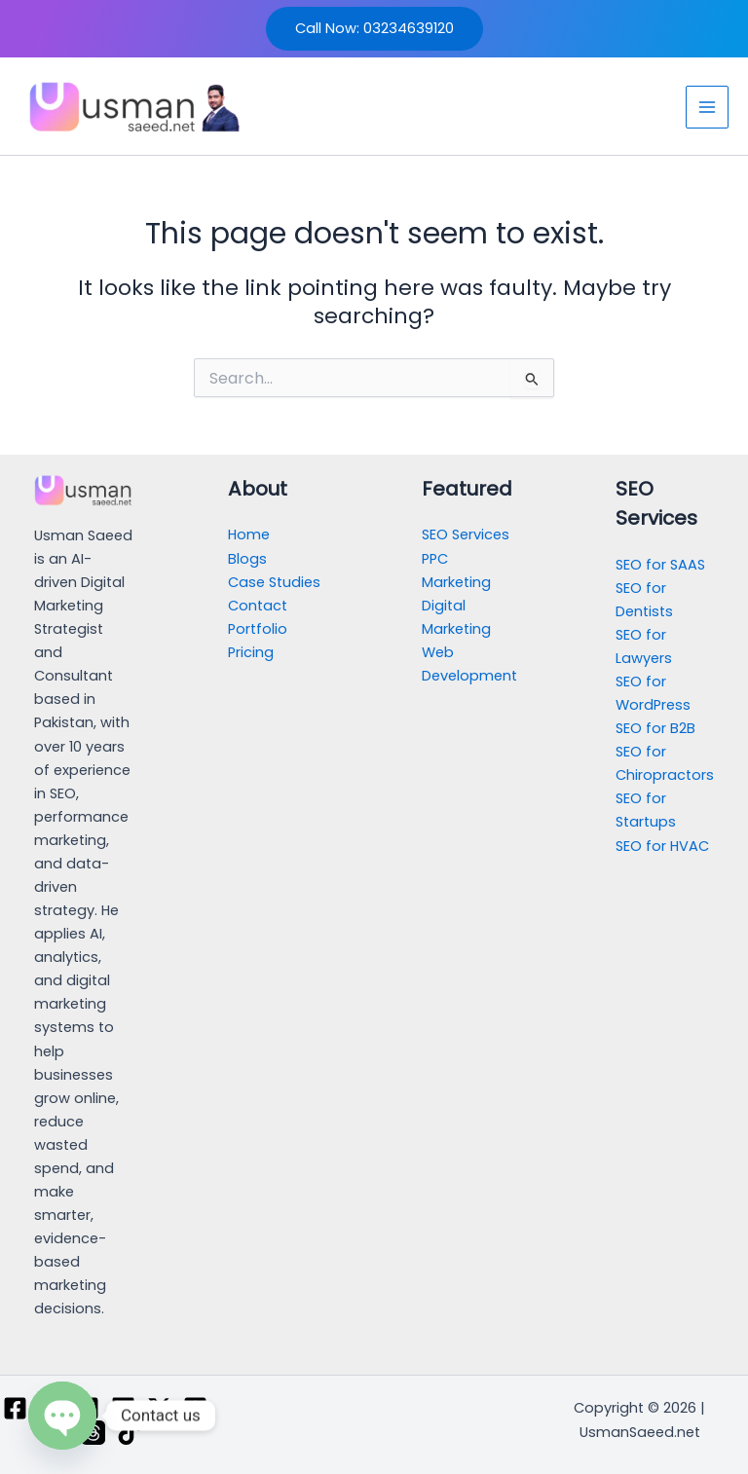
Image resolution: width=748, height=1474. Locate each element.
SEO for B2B (655, 728)
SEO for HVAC (662, 846)
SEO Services (465, 534)
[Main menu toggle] (707, 107)
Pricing (251, 652)
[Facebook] (15, 1408)
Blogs (247, 559)
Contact (257, 605)
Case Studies (274, 582)
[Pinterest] (195, 1408)
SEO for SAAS (660, 564)
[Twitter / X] (159, 1408)
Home (249, 534)
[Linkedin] (123, 1408)
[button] (374, 29)
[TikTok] (129, 1432)
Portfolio (257, 629)
